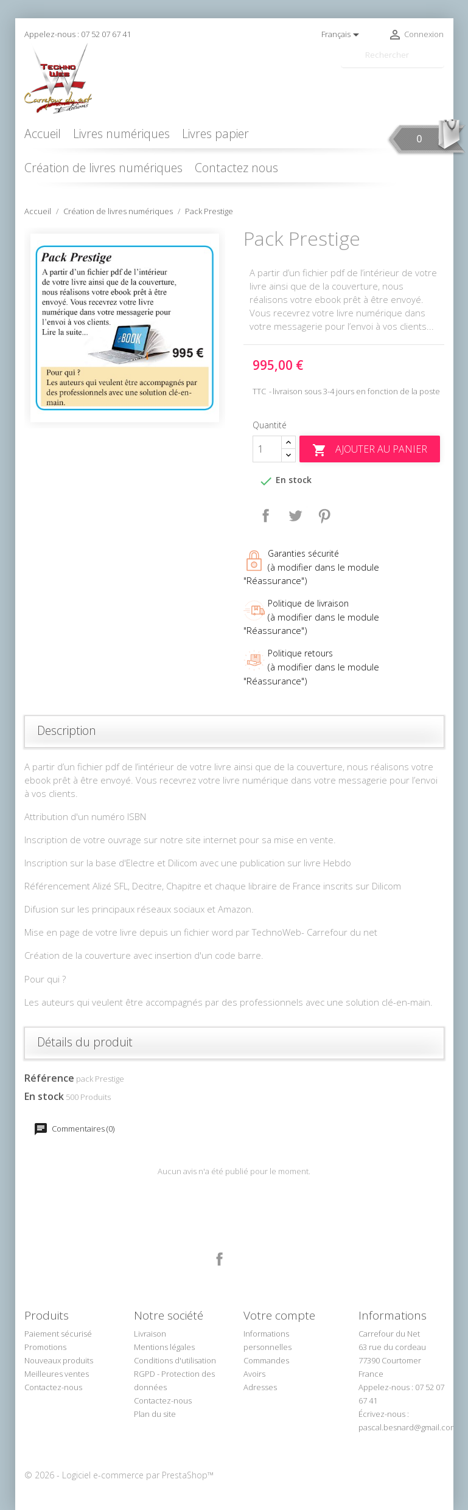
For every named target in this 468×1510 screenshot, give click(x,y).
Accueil (42, 133)
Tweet (295, 516)
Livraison (150, 1333)
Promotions (45, 1346)
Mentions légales (164, 1346)
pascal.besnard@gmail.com (407, 1427)
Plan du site (155, 1413)
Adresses (260, 1387)
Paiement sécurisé (58, 1333)
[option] (124, 328)
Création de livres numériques (103, 167)
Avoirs (254, 1373)
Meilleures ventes (56, 1373)
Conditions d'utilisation (175, 1360)
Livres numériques (121, 133)
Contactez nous (236, 167)
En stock (44, 1096)
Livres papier (215, 133)
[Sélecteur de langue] (342, 34)
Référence (49, 1078)
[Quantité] (267, 449)
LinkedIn (248, 1259)
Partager (266, 516)
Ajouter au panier (369, 450)
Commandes (266, 1360)
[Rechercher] (392, 55)
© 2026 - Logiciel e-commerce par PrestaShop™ (119, 1475)
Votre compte (279, 1315)
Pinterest (324, 516)
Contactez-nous (53, 1387)
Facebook (220, 1259)
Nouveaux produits (58, 1360)
